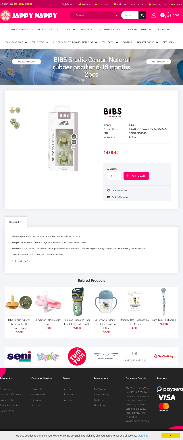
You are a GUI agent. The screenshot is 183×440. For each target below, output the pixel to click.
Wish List (99, 400)
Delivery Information (11, 394)
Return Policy (7, 411)
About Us (5, 389)
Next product (158, 61)
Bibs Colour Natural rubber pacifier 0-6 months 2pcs (19, 324)
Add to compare (117, 196)
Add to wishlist (117, 190)
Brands (67, 389)
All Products (69, 394)
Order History (101, 394)
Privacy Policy (7, 400)
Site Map (36, 405)
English (65, 4)
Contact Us (37, 389)
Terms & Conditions (10, 405)
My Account (100, 389)
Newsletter (100, 405)
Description (15, 222)
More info (143, 435)
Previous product (27, 61)
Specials (67, 400)
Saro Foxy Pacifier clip (164, 319)
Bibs (131, 125)
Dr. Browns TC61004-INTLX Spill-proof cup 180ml (106, 324)
